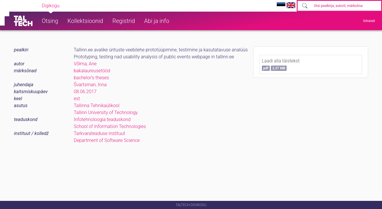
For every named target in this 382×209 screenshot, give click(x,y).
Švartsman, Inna (90, 84)
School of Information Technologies (110, 126)
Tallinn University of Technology (106, 112)
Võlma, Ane (85, 63)
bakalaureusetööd (92, 70)
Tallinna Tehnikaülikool (97, 105)
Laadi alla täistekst (281, 64)
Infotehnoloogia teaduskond (102, 119)
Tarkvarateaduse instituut (99, 133)
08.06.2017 (85, 91)
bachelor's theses (91, 77)
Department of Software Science (107, 140)
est (77, 98)
